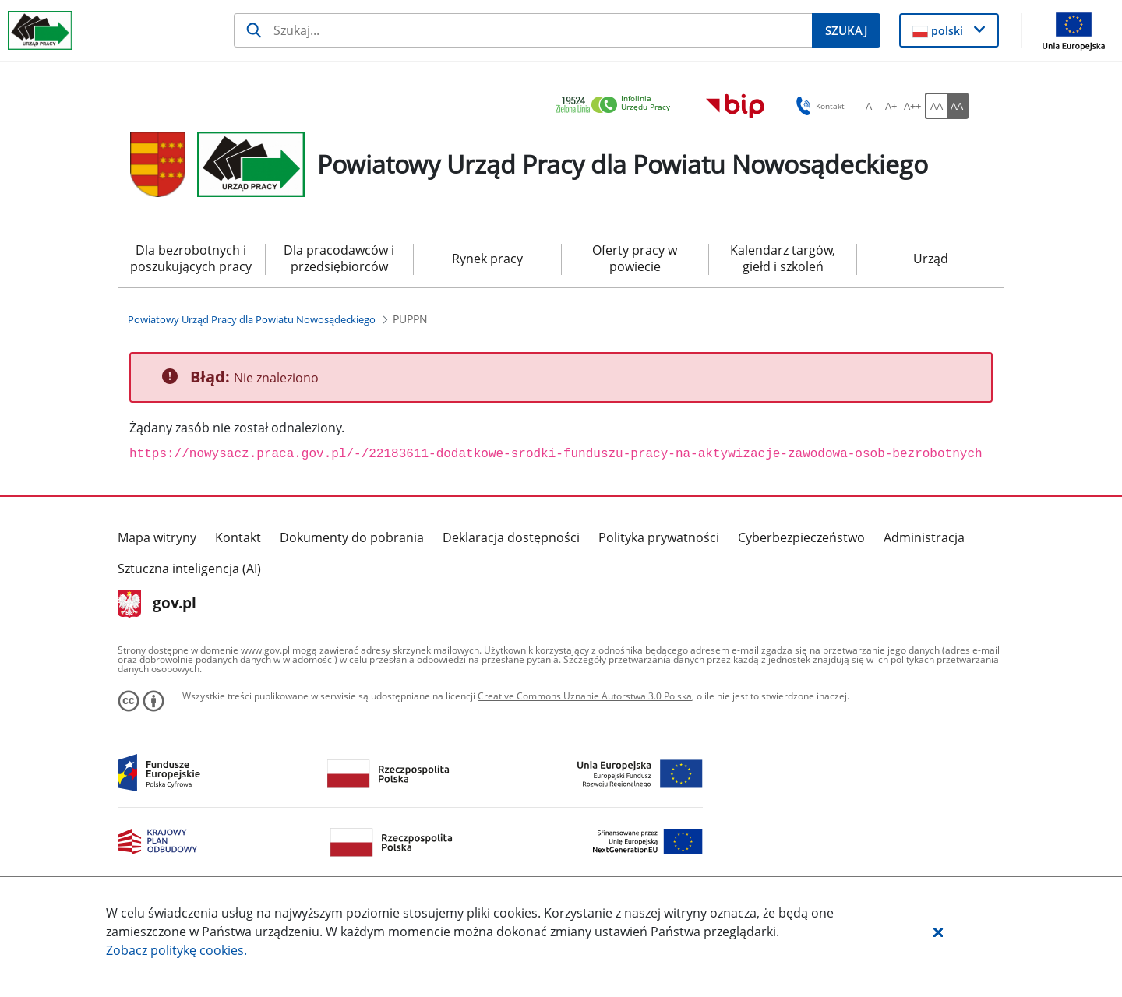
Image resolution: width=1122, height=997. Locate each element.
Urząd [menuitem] (930, 258)
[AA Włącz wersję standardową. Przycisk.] (936, 106)
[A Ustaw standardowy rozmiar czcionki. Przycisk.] (868, 106)
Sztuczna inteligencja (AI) (189, 568)
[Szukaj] (523, 30)
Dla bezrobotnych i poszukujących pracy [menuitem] (191, 258)
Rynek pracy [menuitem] (487, 258)
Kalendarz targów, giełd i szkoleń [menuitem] (782, 258)
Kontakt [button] (818, 105)
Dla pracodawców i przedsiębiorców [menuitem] (339, 258)
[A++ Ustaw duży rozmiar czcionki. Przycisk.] (912, 106)
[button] (938, 931)
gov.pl (157, 604)
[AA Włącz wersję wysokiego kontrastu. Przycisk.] (958, 106)
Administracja (924, 537)
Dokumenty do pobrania (352, 537)
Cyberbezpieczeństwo (801, 537)
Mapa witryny (157, 537)
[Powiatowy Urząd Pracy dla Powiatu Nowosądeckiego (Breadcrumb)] (252, 319)
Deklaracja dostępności (511, 537)
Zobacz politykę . (176, 950)
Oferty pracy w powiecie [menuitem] (634, 258)
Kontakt (238, 537)
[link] (617, 105)
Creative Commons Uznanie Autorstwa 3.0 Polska (585, 696)
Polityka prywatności (658, 537)
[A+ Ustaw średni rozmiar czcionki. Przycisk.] (890, 106)
